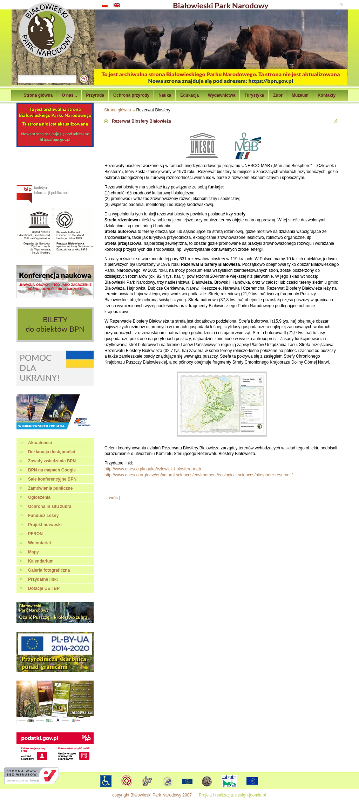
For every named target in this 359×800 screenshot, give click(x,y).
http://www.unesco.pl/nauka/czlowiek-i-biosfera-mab (152, 469)
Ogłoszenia (39, 497)
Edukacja (189, 95)
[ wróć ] (113, 497)
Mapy (33, 552)
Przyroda (95, 95)
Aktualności (40, 442)
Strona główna (38, 95)
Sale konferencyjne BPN (52, 479)
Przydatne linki (43, 579)
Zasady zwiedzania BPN (52, 460)
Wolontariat (39, 542)
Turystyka (254, 95)
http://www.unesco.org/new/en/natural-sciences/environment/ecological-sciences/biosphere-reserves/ (198, 475)
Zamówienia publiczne (50, 488)
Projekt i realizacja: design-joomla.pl (232, 795)
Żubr (278, 95)
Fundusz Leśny (43, 515)
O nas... (69, 95)
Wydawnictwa (221, 95)
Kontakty (327, 95)
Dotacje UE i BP (44, 588)
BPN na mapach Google (52, 470)
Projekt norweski (45, 524)
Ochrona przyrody (131, 95)
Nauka (164, 95)
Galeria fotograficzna (49, 570)
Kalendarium (41, 561)
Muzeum (300, 95)
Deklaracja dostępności (51, 451)
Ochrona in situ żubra (49, 506)
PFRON (35, 533)
